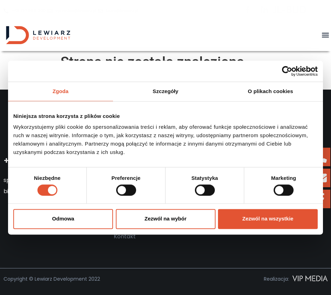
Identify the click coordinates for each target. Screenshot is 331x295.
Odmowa (63, 219)
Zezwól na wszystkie (268, 219)
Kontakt (125, 236)
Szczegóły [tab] (165, 91)
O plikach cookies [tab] (270, 91)
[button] (325, 35)
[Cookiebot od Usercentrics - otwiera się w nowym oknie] (287, 71)
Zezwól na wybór (165, 219)
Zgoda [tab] (60, 91)
